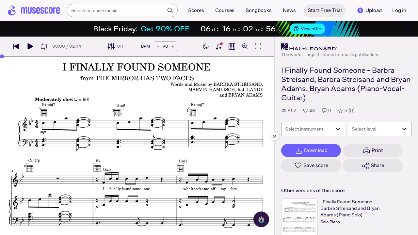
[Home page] (34, 10)
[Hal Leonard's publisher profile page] (330, 47)
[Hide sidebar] (275, 136)
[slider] (2, 56)
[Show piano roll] (231, 46)
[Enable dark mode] (205, 46)
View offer (307, 28)
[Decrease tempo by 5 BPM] (158, 46)
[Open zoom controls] (244, 46)
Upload (369, 10)
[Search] (170, 10)
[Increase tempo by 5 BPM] (172, 46)
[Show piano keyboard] (218, 46)
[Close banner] (409, 29)
